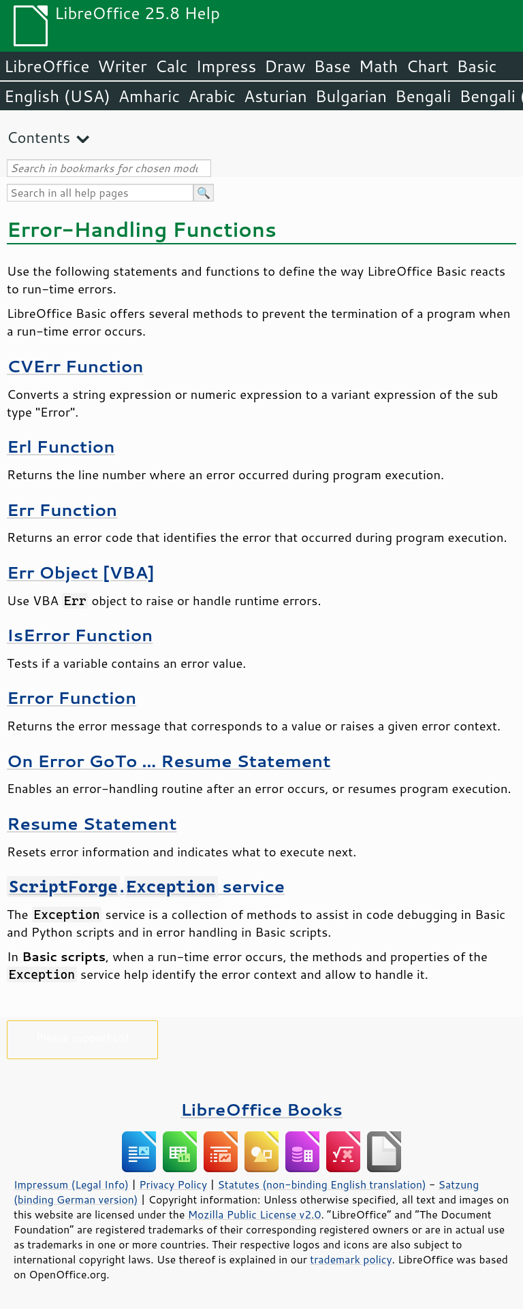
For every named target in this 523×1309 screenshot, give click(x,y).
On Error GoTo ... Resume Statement (169, 761)
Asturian (275, 96)
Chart (427, 66)
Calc (171, 66)
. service (146, 886)
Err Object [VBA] (81, 572)
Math (378, 66)
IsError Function (80, 635)
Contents (38, 137)
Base (332, 66)
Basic (476, 66)
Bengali (423, 96)
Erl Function (61, 446)
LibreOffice (46, 66)
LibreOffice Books (261, 1109)
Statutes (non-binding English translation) (321, 1184)
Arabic (212, 96)
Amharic (149, 96)
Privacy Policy (173, 1184)
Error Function (71, 697)
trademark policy (351, 1259)
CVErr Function (75, 366)
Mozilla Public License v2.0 (254, 1214)
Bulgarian (351, 96)
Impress (226, 66)
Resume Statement (92, 823)
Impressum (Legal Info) (71, 1184)
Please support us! (82, 1037)
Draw (284, 66)
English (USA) (57, 96)
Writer (121, 66)
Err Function (62, 509)
